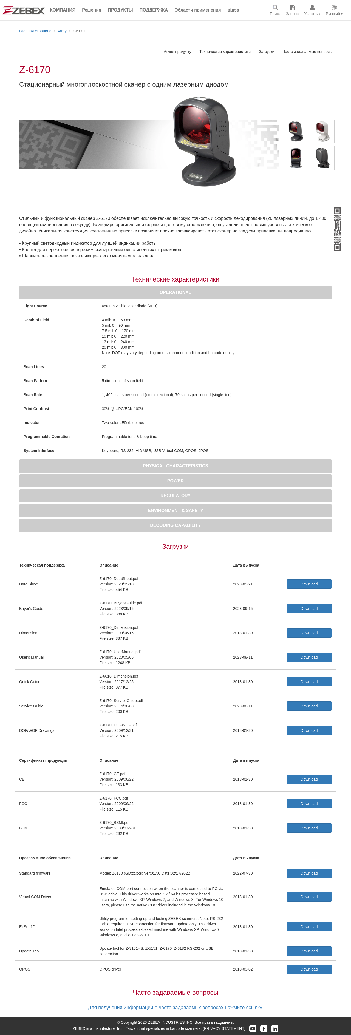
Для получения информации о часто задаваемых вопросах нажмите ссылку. (175, 1007)
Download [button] (309, 584)
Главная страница (35, 31)
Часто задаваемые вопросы (307, 51)
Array (61, 31)
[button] (91, 10)
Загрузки (266, 51)
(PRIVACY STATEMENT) (224, 1028)
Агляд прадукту (177, 51)
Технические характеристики (225, 51)
